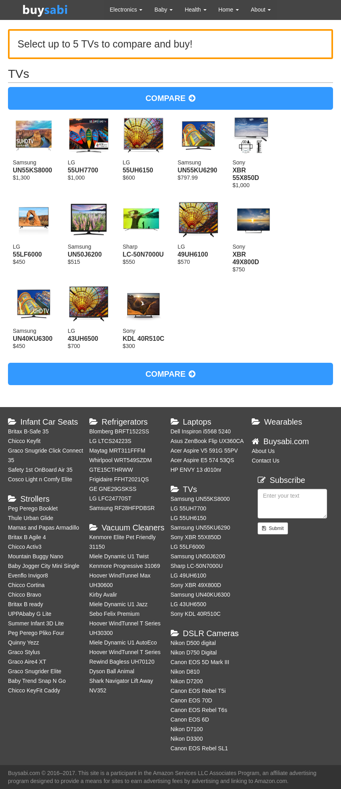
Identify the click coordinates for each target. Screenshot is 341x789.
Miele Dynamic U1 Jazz (118, 604)
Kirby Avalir (103, 594)
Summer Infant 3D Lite (36, 623)
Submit (273, 528)
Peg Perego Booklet (33, 508)
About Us (263, 451)
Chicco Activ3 (24, 547)
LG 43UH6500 (189, 604)
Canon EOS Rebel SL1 (199, 748)
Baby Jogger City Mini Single (43, 566)
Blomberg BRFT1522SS (119, 431)
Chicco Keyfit (24, 441)
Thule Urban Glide (30, 518)
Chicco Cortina (26, 585)
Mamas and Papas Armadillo (43, 527)
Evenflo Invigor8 (28, 575)
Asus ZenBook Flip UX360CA (207, 441)
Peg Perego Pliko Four (36, 633)
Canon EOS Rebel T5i (198, 691)
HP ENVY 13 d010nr (196, 470)
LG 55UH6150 (189, 518)
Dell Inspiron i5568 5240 (201, 431)
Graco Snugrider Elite (34, 671)
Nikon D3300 (187, 739)
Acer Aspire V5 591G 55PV (204, 450)
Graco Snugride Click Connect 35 (45, 455)
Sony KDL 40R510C (196, 614)
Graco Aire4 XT (27, 661)
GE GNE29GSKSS (112, 489)
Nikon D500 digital (193, 643)
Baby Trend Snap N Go (37, 681)
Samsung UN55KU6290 (200, 527)
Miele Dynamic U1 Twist (119, 556)
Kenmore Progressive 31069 (124, 566)
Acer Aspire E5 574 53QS (203, 460)
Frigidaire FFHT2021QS (119, 479)
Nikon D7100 (187, 729)
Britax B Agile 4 (27, 537)
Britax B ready (25, 604)
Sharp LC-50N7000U (197, 566)
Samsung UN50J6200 (198, 556)
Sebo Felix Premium (114, 614)
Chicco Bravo (24, 594)
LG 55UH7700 (189, 508)
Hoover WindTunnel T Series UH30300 (125, 628)
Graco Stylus (24, 652)
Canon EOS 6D (190, 719)
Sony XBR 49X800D (196, 585)
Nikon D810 (185, 671)
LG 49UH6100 (189, 575)
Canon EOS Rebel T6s (199, 710)
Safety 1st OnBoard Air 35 (40, 470)
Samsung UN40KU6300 (200, 594)
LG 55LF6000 (188, 547)
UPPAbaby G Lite (29, 614)
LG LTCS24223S (110, 441)
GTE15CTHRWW (111, 470)
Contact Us (265, 460)
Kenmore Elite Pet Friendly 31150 (122, 542)
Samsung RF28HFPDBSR (122, 508)
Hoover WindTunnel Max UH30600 (120, 580)
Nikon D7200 (187, 681)
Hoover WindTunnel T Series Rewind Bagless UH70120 (125, 657)
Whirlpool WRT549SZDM (120, 460)
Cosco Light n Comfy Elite (40, 479)
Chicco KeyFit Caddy (34, 690)
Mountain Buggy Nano (35, 556)
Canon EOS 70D (191, 700)
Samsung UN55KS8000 (200, 499)
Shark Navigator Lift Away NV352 (121, 686)
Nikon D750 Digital (194, 652)
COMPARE (171, 98)
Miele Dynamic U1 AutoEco (123, 642)
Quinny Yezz (23, 642)
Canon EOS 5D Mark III (200, 662)
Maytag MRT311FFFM (117, 450)
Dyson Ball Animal (111, 671)
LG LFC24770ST (110, 498)
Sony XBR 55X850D (196, 537)
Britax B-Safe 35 (28, 431)
